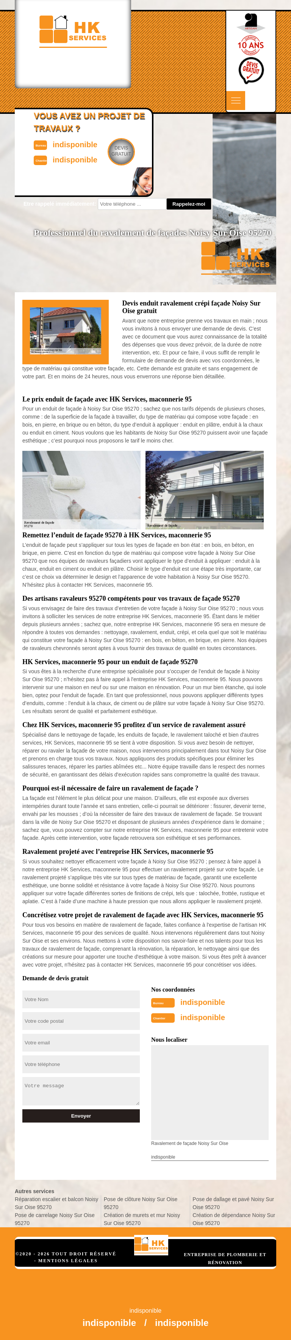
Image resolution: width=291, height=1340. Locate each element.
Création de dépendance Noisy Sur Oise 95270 (233, 1219)
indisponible (202, 1002)
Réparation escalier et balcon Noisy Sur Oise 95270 (56, 1203)
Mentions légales (68, 1260)
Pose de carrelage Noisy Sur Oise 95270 (55, 1219)
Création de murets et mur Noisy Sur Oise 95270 (142, 1219)
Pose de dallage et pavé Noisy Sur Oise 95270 (233, 1203)
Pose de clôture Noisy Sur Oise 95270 (141, 1203)
